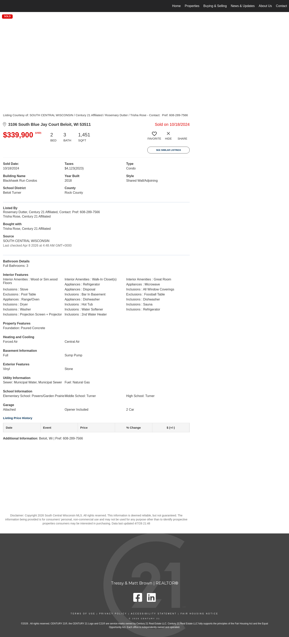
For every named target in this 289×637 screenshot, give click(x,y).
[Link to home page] (5, 6)
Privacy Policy (113, 614)
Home (176, 6)
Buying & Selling (215, 6)
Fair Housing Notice (199, 614)
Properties (192, 6)
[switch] (154, 137)
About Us (265, 6)
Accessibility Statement (154, 614)
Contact (281, 6)
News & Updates (243, 6)
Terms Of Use (83, 614)
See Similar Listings (168, 150)
